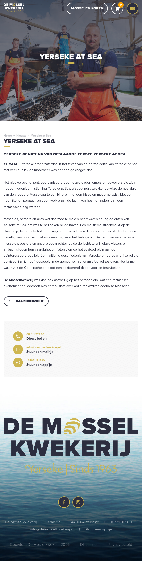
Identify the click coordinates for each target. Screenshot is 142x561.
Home (8, 135)
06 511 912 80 (120, 522)
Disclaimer (89, 544)
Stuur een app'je (98, 529)
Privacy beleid (120, 544)
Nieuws (21, 135)
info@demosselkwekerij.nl (52, 529)
